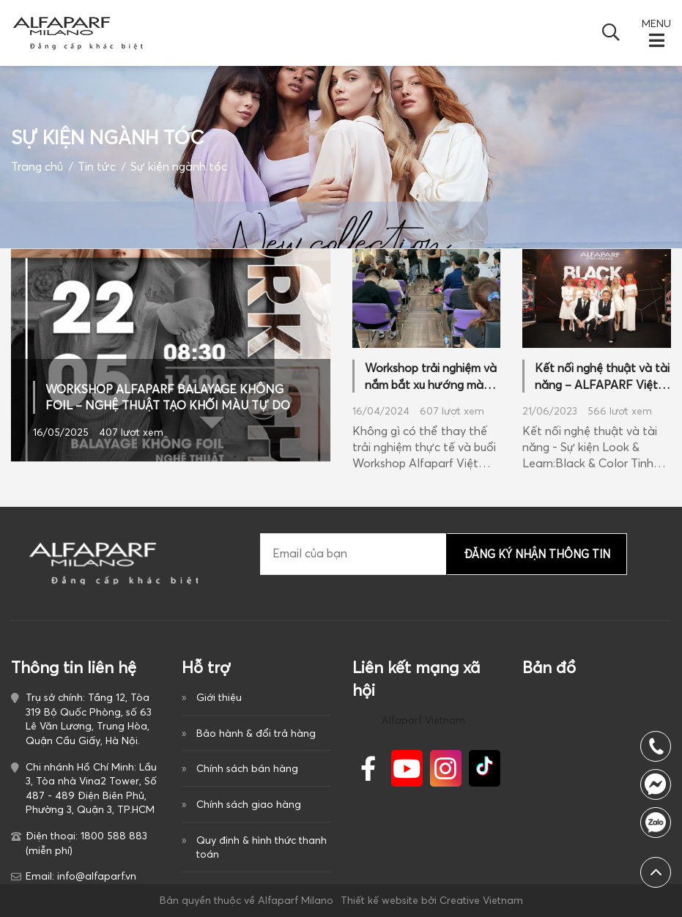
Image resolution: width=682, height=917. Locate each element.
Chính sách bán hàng (247, 768)
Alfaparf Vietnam (423, 720)
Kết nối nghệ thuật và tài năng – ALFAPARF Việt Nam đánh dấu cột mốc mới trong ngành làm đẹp (602, 376)
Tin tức (97, 166)
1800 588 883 (655, 822)
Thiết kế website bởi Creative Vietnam (432, 900)
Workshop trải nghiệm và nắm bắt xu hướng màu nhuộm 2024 (431, 376)
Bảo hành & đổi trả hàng (256, 733)
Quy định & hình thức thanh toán (261, 847)
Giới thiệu (219, 697)
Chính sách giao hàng (248, 804)
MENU (656, 23)
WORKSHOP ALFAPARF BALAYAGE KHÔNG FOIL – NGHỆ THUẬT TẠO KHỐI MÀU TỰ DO (167, 397)
